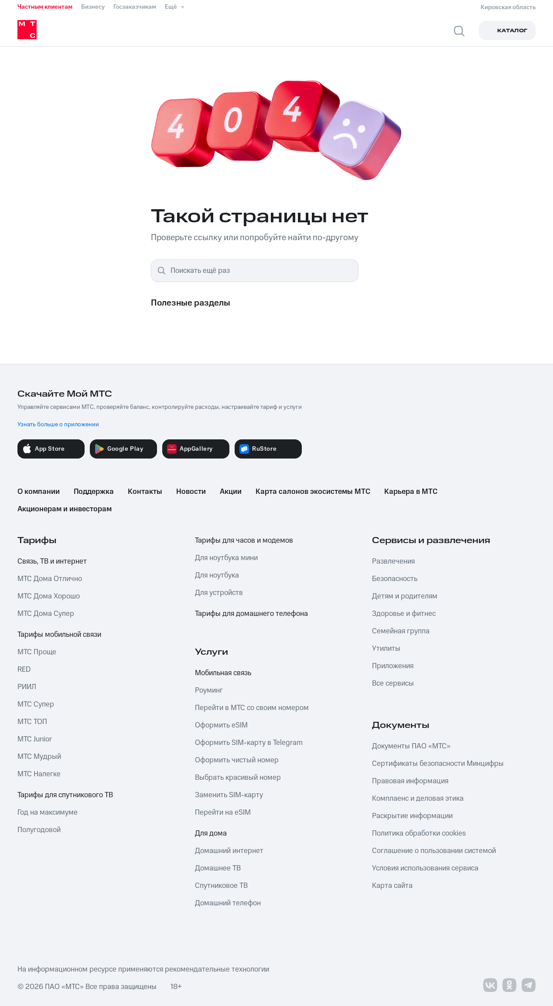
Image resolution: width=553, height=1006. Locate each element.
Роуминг (209, 690)
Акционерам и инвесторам (64, 509)
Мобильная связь (223, 673)
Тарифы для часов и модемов (244, 540)
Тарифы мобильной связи (59, 634)
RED (24, 669)
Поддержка (94, 491)
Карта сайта (392, 885)
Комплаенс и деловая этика (418, 798)
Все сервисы (393, 683)
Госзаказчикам (134, 7)
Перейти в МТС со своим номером (252, 708)
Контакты (145, 491)
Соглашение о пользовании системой (434, 851)
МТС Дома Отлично (49, 579)
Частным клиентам (44, 7)
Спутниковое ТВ (221, 885)
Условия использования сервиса (425, 868)
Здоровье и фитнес (404, 613)
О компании (38, 491)
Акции (231, 491)
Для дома (211, 833)
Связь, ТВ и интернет (52, 561)
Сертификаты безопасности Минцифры (438, 763)
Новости (191, 491)
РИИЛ (26, 687)
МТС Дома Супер (45, 613)
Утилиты (386, 648)
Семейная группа (401, 631)
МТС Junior (34, 739)
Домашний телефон (228, 903)
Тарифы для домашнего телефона (251, 613)
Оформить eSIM (221, 725)
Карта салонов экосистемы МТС (313, 491)
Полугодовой (39, 830)
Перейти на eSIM (223, 812)
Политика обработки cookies (419, 833)
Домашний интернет (229, 851)
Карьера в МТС (410, 491)
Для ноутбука (217, 575)
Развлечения (393, 561)
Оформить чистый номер (237, 760)
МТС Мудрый (39, 756)
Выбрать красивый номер (238, 777)
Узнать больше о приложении (58, 424)
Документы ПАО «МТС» (411, 746)
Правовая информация (410, 781)
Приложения (392, 666)
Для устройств (219, 593)
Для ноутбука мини (226, 558)
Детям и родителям (404, 596)
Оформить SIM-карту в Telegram (249, 743)
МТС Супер (35, 704)
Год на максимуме (47, 812)
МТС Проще (36, 652)
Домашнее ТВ (218, 868)
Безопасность (394, 579)
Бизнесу (93, 7)
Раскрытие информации (412, 816)
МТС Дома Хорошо (48, 596)
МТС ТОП (32, 722)
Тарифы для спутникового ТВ (65, 795)
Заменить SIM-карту (229, 795)
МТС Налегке (39, 774)
